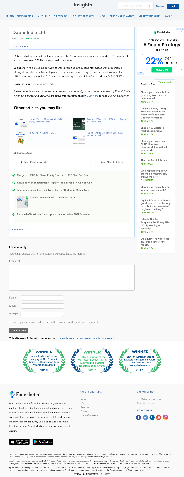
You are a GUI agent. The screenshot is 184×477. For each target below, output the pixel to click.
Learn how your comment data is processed (86, 338)
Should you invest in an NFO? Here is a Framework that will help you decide (154, 146)
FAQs (83, 403)
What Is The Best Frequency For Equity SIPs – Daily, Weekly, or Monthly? (155, 224)
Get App (160, 6)
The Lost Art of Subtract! (154, 160)
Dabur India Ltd (44, 84)
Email (13, 305)
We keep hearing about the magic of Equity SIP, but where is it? (154, 174)
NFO (102, 16)
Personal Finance (122, 16)
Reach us (85, 407)
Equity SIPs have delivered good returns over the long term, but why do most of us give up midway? (156, 205)
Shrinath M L (148, 180)
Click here (92, 96)
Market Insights (150, 16)
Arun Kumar (147, 164)
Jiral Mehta (147, 102)
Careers (84, 399)
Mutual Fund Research (52, 16)
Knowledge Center (145, 403)
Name (13, 297)
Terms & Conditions (89, 415)
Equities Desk (32, 38)
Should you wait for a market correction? (152, 129)
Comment (14, 261)
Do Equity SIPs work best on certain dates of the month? (155, 242)
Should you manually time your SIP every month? (155, 188)
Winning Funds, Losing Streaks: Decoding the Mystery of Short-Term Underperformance (153, 113)
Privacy (84, 411)
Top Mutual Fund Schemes (149, 399)
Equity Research (84, 16)
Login (173, 6)
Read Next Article (110, 162)
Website (13, 313)
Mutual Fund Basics (19, 16)
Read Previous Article (35, 162)
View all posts (165, 82)
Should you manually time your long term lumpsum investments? (155, 95)
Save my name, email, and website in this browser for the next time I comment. (55, 322)
